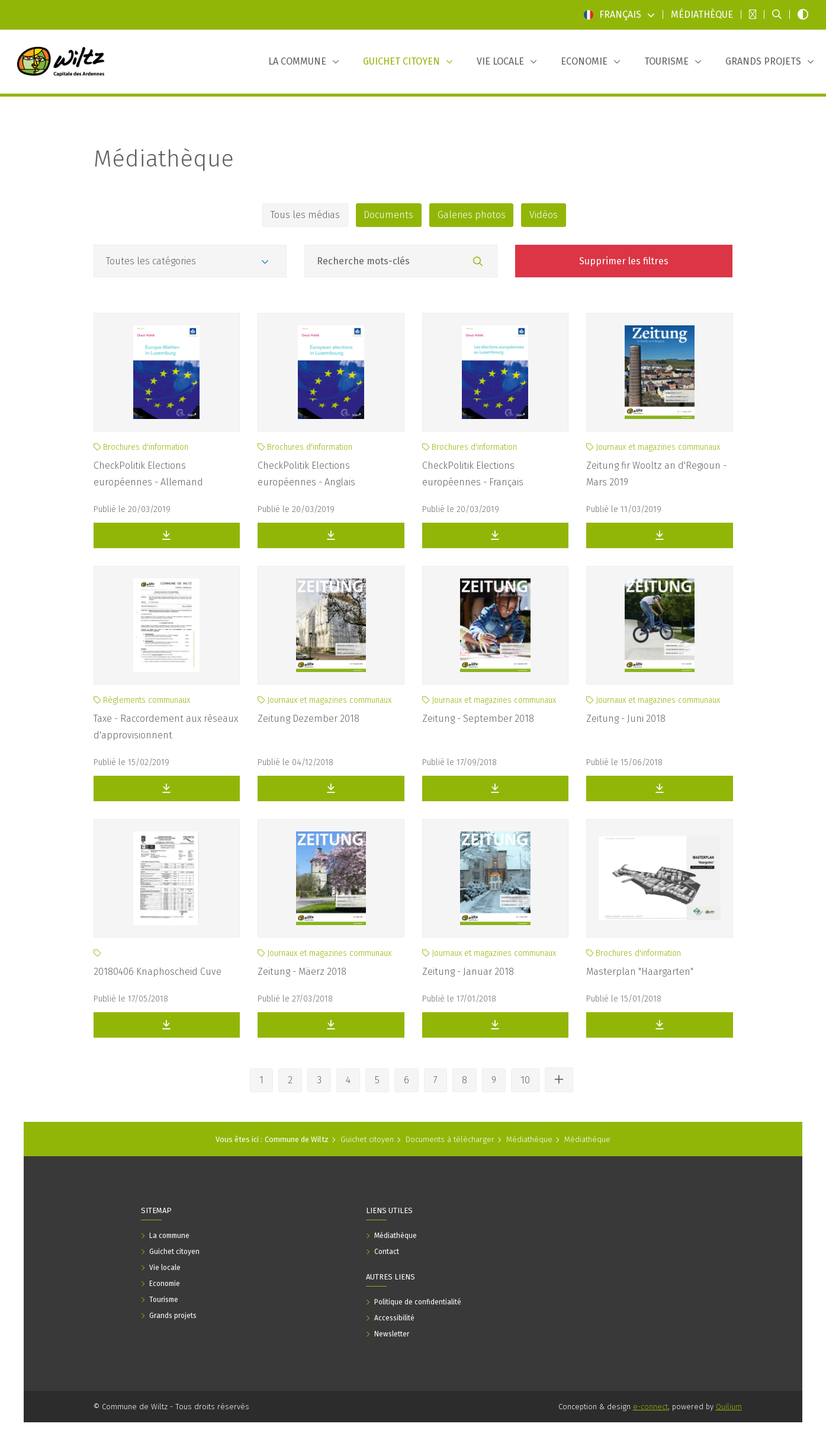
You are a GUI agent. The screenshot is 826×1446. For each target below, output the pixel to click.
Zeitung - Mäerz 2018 (302, 971)
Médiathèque (164, 159)
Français (619, 14)
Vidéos (547, 214)
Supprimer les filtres (623, 261)
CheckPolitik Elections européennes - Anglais (306, 474)
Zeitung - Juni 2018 (626, 718)
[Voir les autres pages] (559, 1079)
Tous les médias (301, 214)
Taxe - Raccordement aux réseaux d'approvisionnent (166, 727)
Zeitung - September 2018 (478, 718)
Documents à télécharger (450, 1139)
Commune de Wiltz (297, 1139)
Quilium (729, 1406)
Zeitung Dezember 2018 (308, 718)
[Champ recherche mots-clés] (400, 261)
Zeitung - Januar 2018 (468, 971)
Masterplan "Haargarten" (639, 971)
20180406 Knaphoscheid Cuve (157, 971)
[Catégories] (190, 261)
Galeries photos (473, 214)
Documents (387, 214)
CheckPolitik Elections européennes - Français (472, 474)
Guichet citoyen (367, 1139)
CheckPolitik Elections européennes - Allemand (148, 474)
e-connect (650, 1406)
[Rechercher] (478, 262)
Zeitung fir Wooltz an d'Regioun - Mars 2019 (656, 474)
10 (525, 1080)
